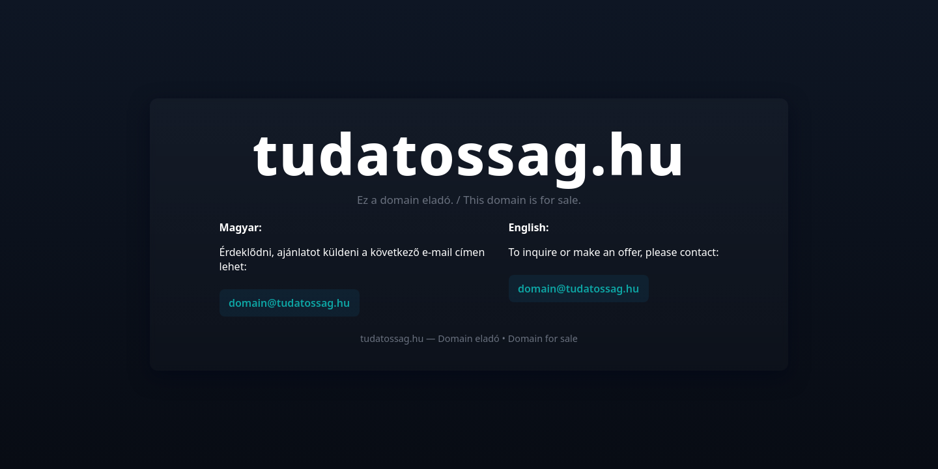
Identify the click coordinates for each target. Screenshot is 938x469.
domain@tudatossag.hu (289, 303)
